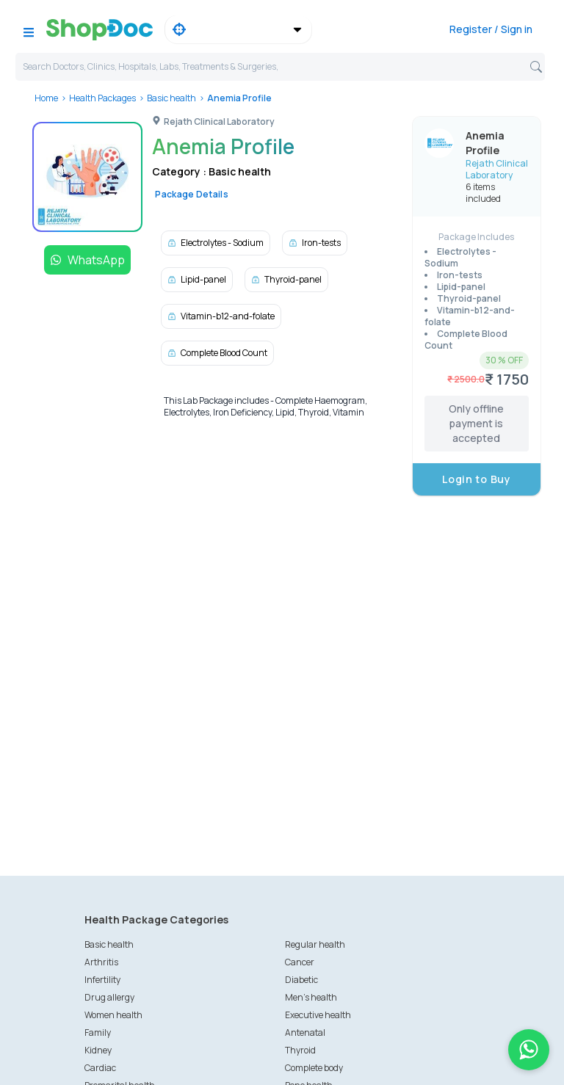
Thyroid (300, 1050)
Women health (113, 1015)
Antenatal (305, 1032)
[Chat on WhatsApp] (528, 1049)
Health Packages (102, 98)
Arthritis (101, 962)
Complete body (314, 1068)
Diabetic (301, 979)
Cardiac (100, 1068)
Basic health (171, 98)
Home (46, 98)
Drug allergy (109, 997)
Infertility (102, 979)
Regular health (315, 944)
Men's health (311, 997)
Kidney (98, 1050)
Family (97, 1032)
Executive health (318, 1015)
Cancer (299, 962)
